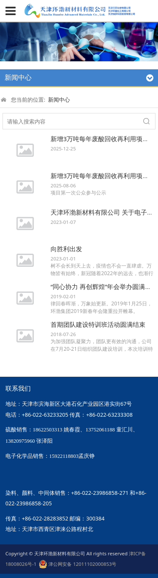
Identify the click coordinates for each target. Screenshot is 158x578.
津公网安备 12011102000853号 (77, 564)
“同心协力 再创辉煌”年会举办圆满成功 (104, 286)
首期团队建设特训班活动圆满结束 (98, 324)
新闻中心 (59, 99)
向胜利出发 (66, 248)
